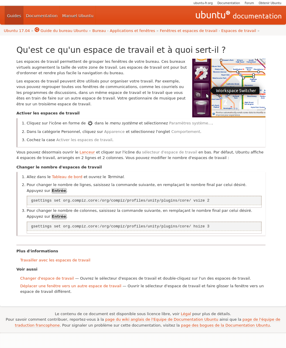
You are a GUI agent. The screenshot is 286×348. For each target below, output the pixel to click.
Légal (186, 314)
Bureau (99, 30)
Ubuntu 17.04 (17, 30)
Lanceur (87, 152)
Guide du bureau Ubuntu (61, 30)
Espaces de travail (238, 30)
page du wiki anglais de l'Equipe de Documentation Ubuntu (161, 319)
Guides (14, 15)
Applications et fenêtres (132, 30)
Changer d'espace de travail (47, 278)
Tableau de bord (67, 177)
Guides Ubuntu (238, 15)
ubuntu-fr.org (203, 3)
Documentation (228, 3)
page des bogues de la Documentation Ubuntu (225, 325)
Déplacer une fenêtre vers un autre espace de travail (70, 286)
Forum (249, 3)
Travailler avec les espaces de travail (55, 260)
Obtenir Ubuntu (270, 3)
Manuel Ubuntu (77, 15)
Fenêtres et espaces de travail (188, 30)
